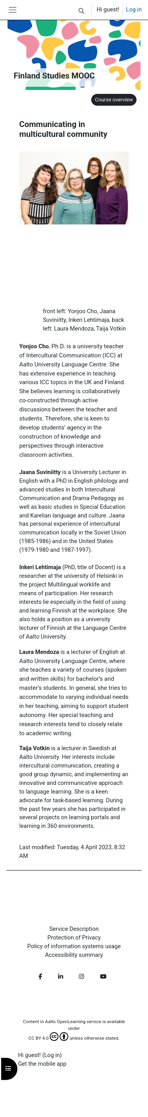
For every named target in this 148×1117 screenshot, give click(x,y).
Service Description (74, 928)
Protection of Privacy (74, 937)
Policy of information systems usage (74, 946)
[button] (81, 11)
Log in (134, 9)
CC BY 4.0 (48, 1038)
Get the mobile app (42, 1063)
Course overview (114, 100)
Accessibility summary (74, 954)
